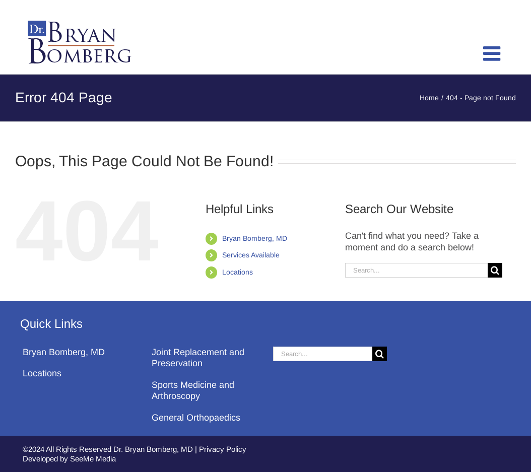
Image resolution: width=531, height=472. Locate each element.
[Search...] (416, 270)
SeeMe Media (93, 458)
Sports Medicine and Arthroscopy (193, 390)
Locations (237, 272)
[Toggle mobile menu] (493, 53)
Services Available (251, 255)
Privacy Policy (222, 449)
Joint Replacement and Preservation (198, 358)
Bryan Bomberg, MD (254, 238)
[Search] (495, 270)
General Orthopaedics (196, 418)
